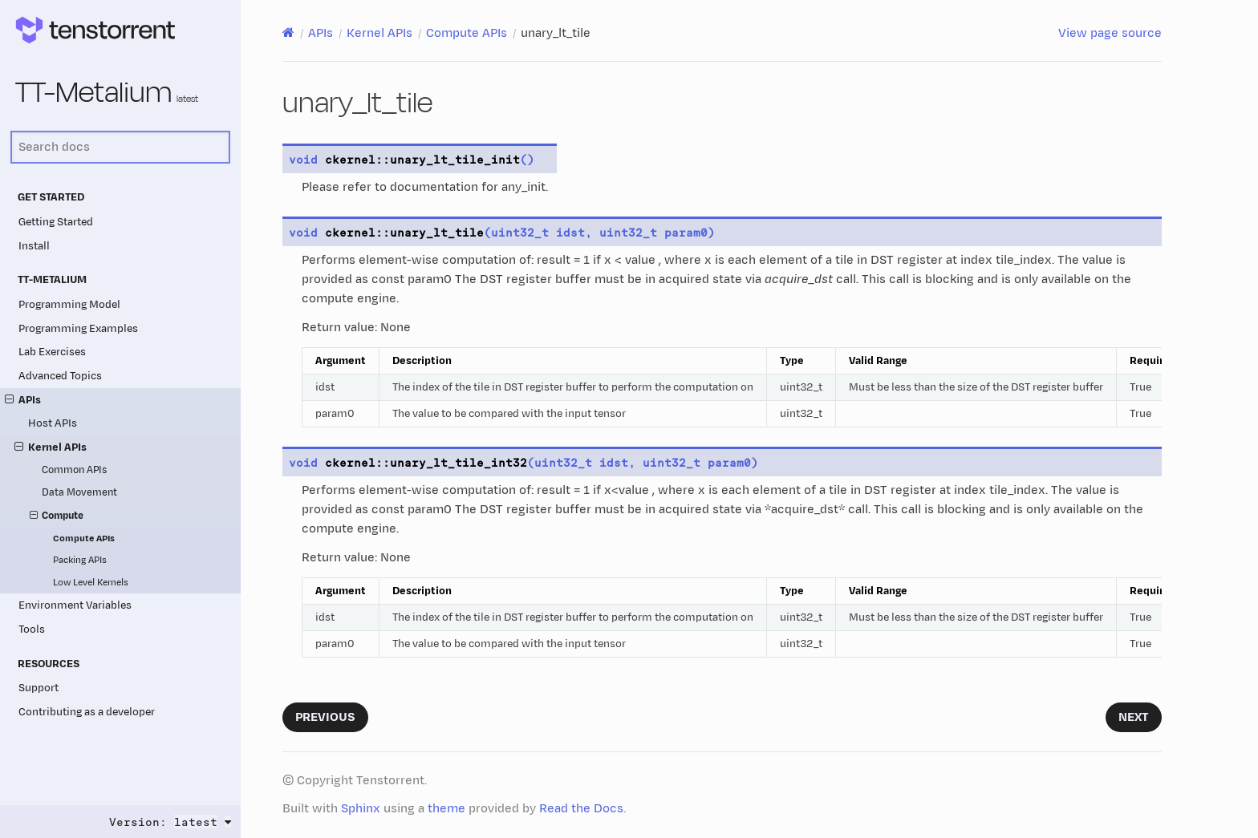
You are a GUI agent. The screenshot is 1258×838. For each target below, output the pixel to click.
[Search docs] (120, 147)
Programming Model (69, 304)
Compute (57, 516)
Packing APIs (80, 560)
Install (34, 245)
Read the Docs (581, 808)
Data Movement (79, 493)
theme (446, 808)
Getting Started (55, 221)
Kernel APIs (50, 447)
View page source (1110, 33)
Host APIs (52, 423)
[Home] (288, 33)
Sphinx (360, 808)
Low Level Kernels (90, 583)
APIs (23, 399)
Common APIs (74, 470)
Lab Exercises (52, 351)
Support (38, 687)
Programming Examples (78, 328)
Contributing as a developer (86, 711)
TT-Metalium (106, 93)
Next (1133, 717)
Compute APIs (84, 538)
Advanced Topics (60, 375)
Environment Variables (75, 605)
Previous (325, 717)
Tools (31, 629)
